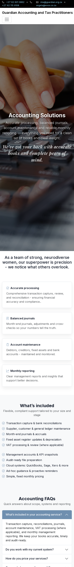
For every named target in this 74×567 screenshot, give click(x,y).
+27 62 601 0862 (15, 2)
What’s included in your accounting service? (34, 514)
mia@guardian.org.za (51, 2)
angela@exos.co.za (46, 5)
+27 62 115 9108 (10, 5)
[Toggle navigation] (7, 19)
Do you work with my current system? (30, 549)
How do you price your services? (27, 558)
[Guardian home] (37, 12)
